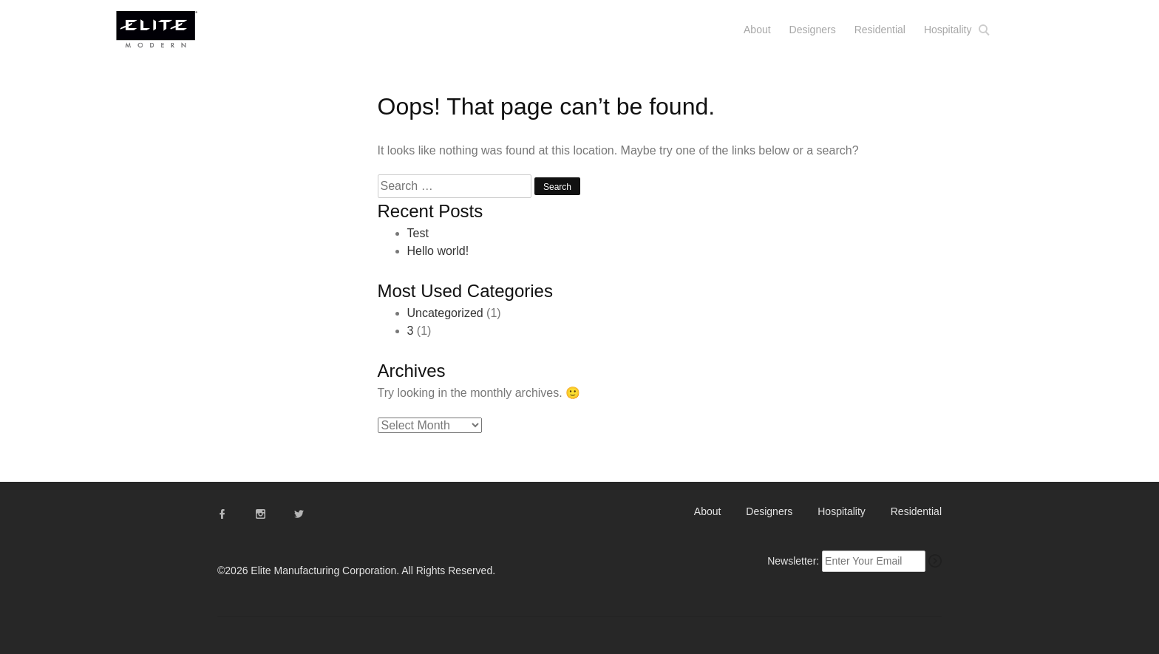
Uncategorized (445, 313)
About (757, 29)
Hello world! (438, 251)
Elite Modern (175, 36)
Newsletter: (793, 561)
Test (418, 233)
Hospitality (948, 29)
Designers (812, 29)
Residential (879, 29)
